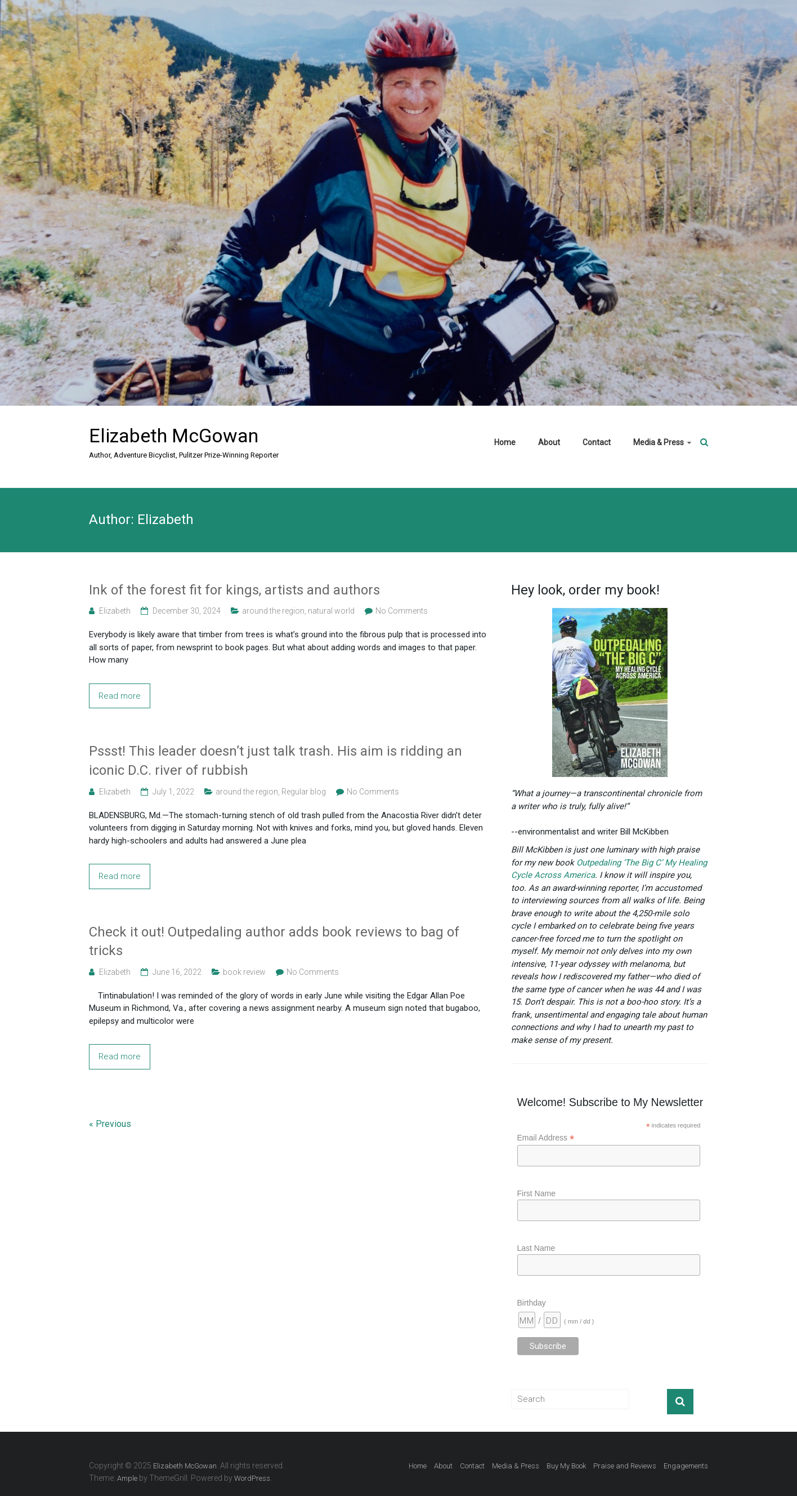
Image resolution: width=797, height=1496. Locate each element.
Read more (119, 696)
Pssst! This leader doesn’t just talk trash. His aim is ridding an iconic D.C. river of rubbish (275, 760)
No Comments (401, 610)
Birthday (531, 1302)
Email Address (546, 1138)
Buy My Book (566, 1466)
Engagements (686, 1466)
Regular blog (303, 791)
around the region (273, 610)
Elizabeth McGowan (173, 435)
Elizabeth (115, 610)
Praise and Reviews (624, 1466)
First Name (536, 1193)
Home (505, 442)
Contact (597, 442)
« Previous (110, 1123)
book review (244, 971)
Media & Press (658, 442)
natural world (331, 610)
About (549, 442)
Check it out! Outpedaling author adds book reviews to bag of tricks (274, 941)
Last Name (536, 1248)
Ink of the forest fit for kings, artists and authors (234, 590)
